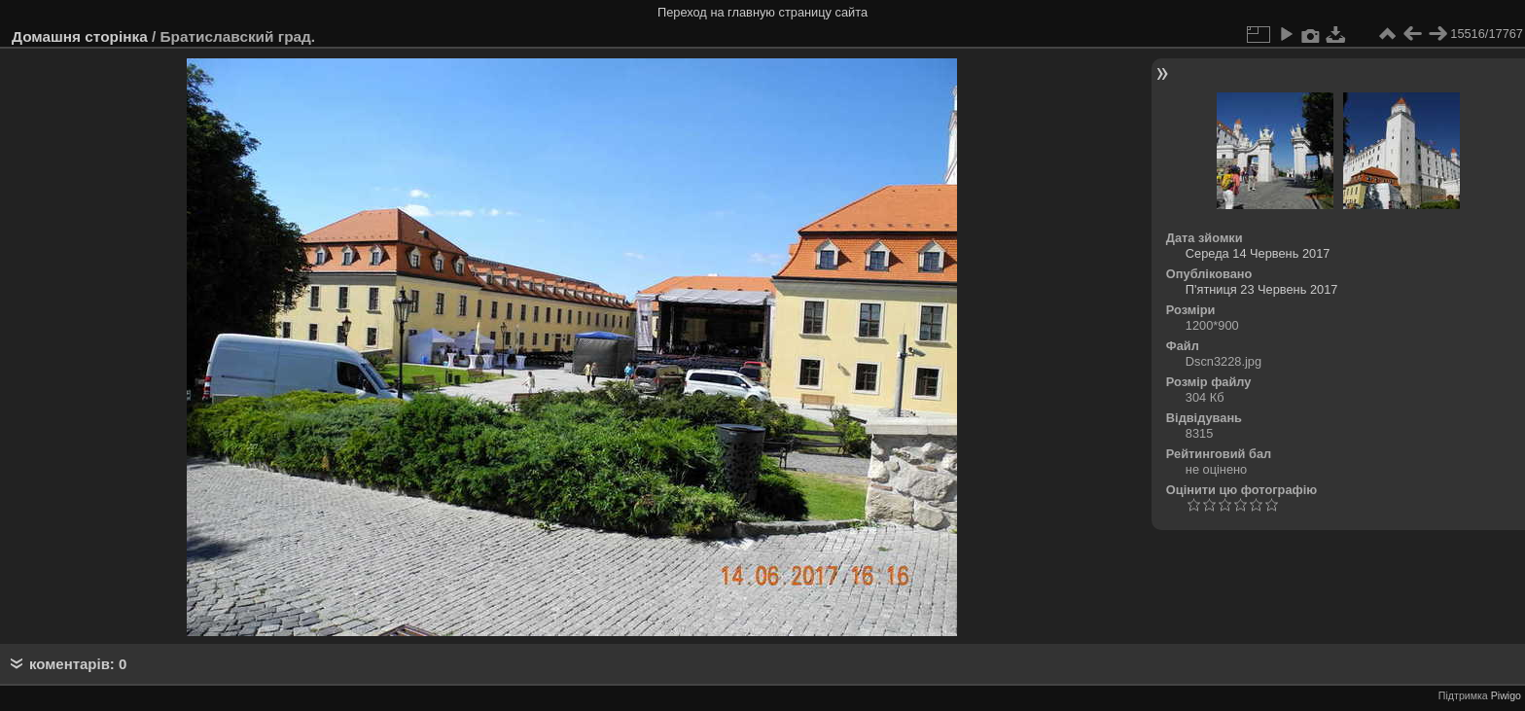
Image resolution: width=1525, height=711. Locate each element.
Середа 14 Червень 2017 (1258, 253)
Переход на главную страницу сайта (762, 12)
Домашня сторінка (80, 36)
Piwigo (1506, 695)
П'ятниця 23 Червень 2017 (1262, 289)
